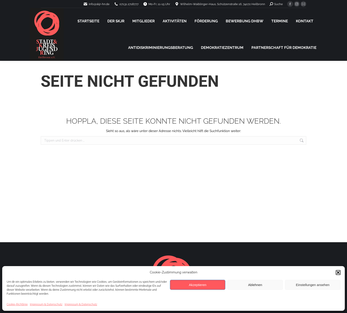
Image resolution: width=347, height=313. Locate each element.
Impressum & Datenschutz (46, 304)
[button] (338, 272)
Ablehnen (255, 285)
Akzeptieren (197, 285)
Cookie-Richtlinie (17, 304)
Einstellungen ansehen (313, 285)
